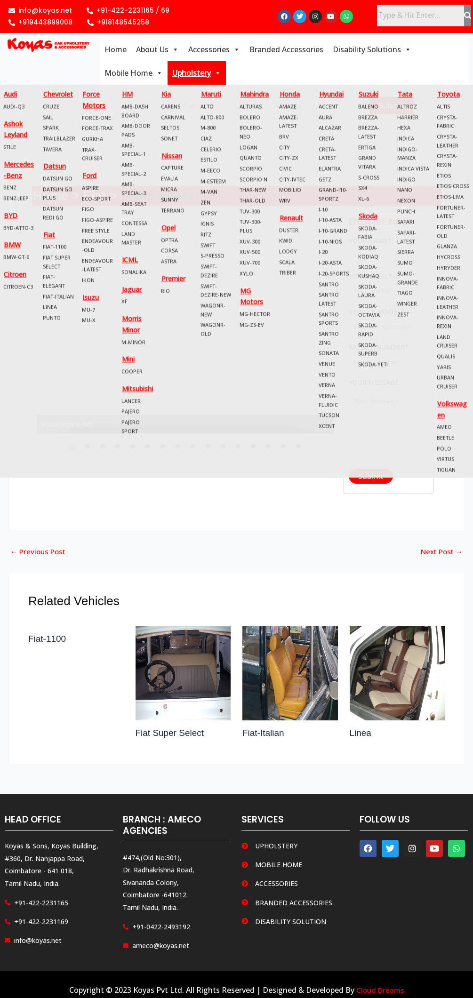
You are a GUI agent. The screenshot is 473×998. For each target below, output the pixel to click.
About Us (157, 51)
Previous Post (39, 554)
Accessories (214, 51)
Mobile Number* (388, 359)
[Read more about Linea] (397, 675)
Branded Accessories (286, 51)
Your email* (388, 288)
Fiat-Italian (264, 735)
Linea (361, 735)
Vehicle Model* (388, 324)
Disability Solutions (372, 51)
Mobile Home (133, 74)
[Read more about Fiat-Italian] (290, 675)
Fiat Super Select (172, 735)
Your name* (388, 253)
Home (115, 51)
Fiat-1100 (48, 641)
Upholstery (196, 74)
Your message (388, 405)
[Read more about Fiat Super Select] (183, 675)
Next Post (440, 554)
